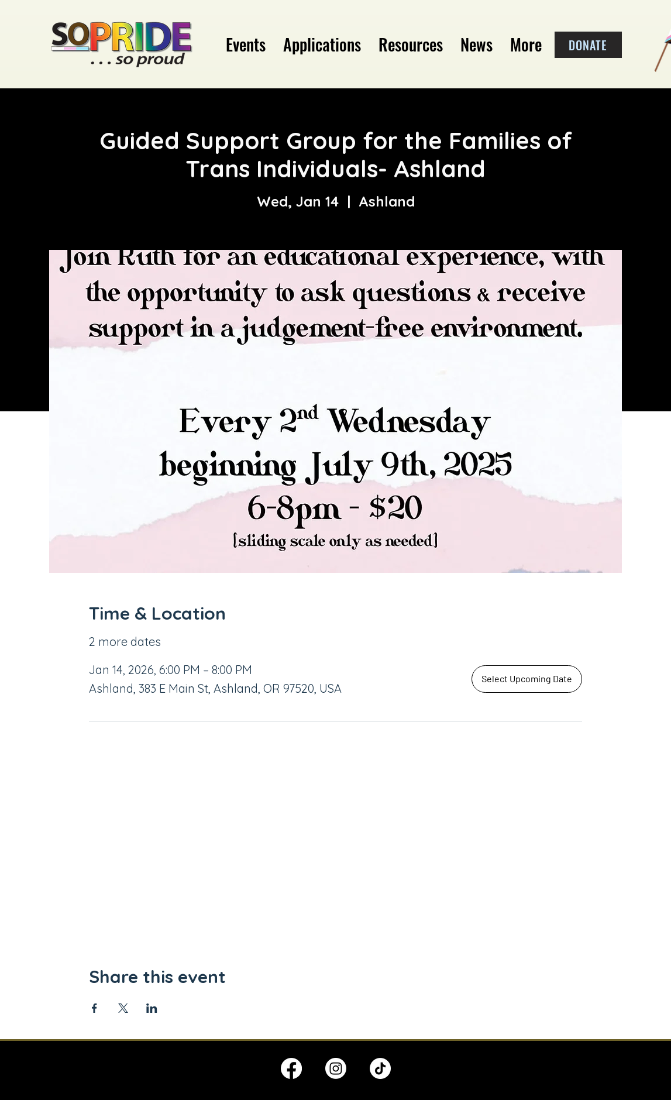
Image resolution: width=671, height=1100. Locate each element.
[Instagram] (335, 1068)
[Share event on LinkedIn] (151, 1008)
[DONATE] (588, 45)
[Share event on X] (123, 1008)
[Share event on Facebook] (94, 1008)
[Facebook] (291, 1068)
